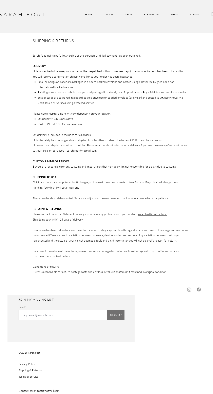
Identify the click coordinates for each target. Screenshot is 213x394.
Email (22, 307)
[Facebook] (198, 289)
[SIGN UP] (115, 315)
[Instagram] (189, 289)
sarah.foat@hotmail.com (82, 150)
